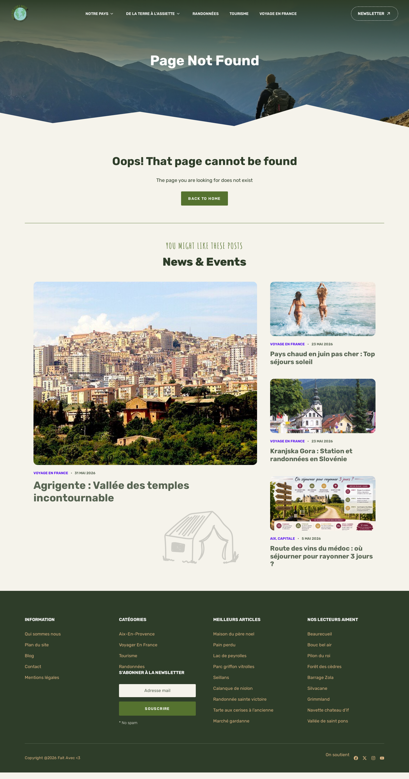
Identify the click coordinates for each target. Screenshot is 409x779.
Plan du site (37, 644)
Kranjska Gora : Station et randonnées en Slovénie (311, 455)
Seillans (221, 677)
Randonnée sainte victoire (240, 699)
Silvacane (317, 688)
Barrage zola (320, 677)
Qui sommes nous (43, 634)
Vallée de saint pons (327, 721)
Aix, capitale (282, 538)
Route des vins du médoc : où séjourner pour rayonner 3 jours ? (321, 556)
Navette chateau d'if (328, 710)
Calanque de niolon (233, 688)
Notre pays (100, 13)
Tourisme (239, 13)
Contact (33, 666)
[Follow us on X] (364, 758)
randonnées (132, 666)
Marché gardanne (231, 721)
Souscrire (157, 708)
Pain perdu (224, 644)
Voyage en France (278, 13)
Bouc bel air (319, 644)
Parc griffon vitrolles (233, 666)
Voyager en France (138, 644)
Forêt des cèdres (324, 666)
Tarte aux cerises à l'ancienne (243, 710)
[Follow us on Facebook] (356, 758)
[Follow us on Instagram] (373, 758)
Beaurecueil (319, 634)
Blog (29, 655)
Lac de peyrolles (229, 655)
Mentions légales (42, 677)
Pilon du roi (318, 655)
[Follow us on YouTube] (382, 758)
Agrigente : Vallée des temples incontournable (111, 491)
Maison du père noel (233, 634)
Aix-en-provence (137, 634)
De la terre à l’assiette (154, 13)
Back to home (204, 198)
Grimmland (318, 699)
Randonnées (206, 13)
